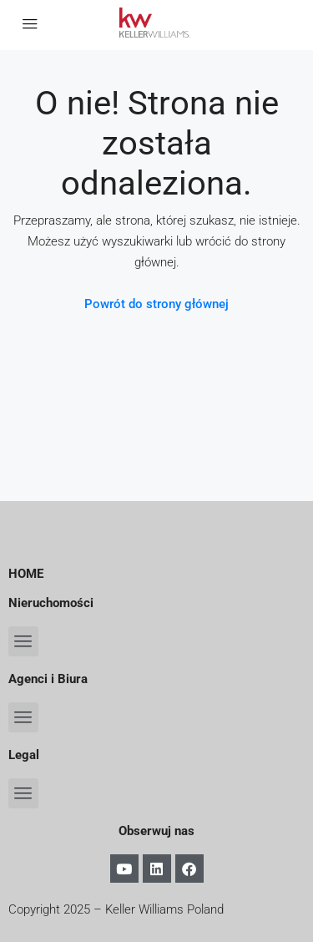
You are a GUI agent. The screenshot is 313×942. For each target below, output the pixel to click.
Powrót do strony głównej (156, 303)
